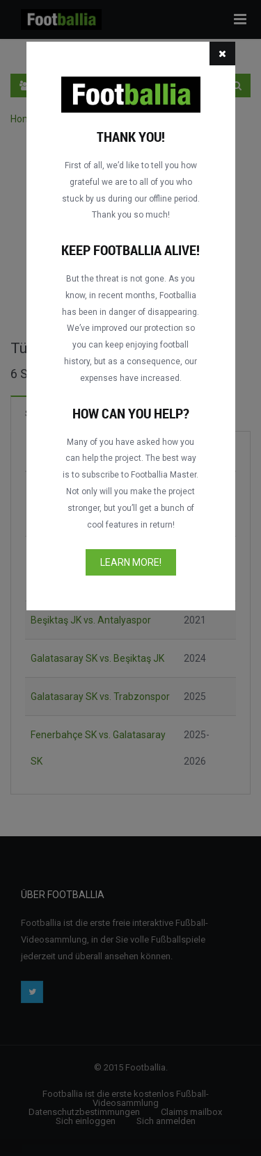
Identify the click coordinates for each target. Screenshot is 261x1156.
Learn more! (130, 562)
